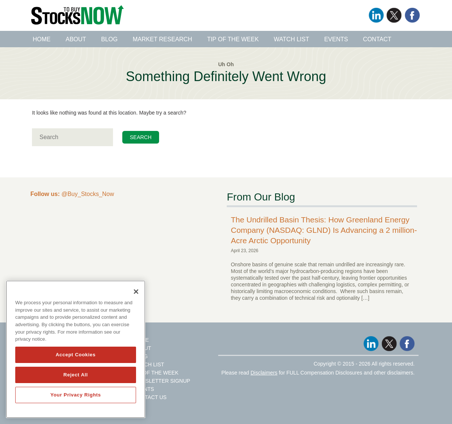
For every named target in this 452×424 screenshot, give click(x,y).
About (75, 39)
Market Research (162, 39)
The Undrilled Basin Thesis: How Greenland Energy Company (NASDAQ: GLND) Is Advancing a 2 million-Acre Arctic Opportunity (324, 230)
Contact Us (150, 397)
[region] (75, 349)
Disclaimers (264, 373)
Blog (109, 39)
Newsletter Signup (161, 381)
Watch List (291, 39)
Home (42, 39)
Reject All (76, 375)
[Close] (136, 291)
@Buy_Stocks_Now (72, 194)
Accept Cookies (76, 354)
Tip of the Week (233, 39)
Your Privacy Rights (75, 395)
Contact (377, 39)
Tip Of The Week (155, 373)
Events (336, 39)
